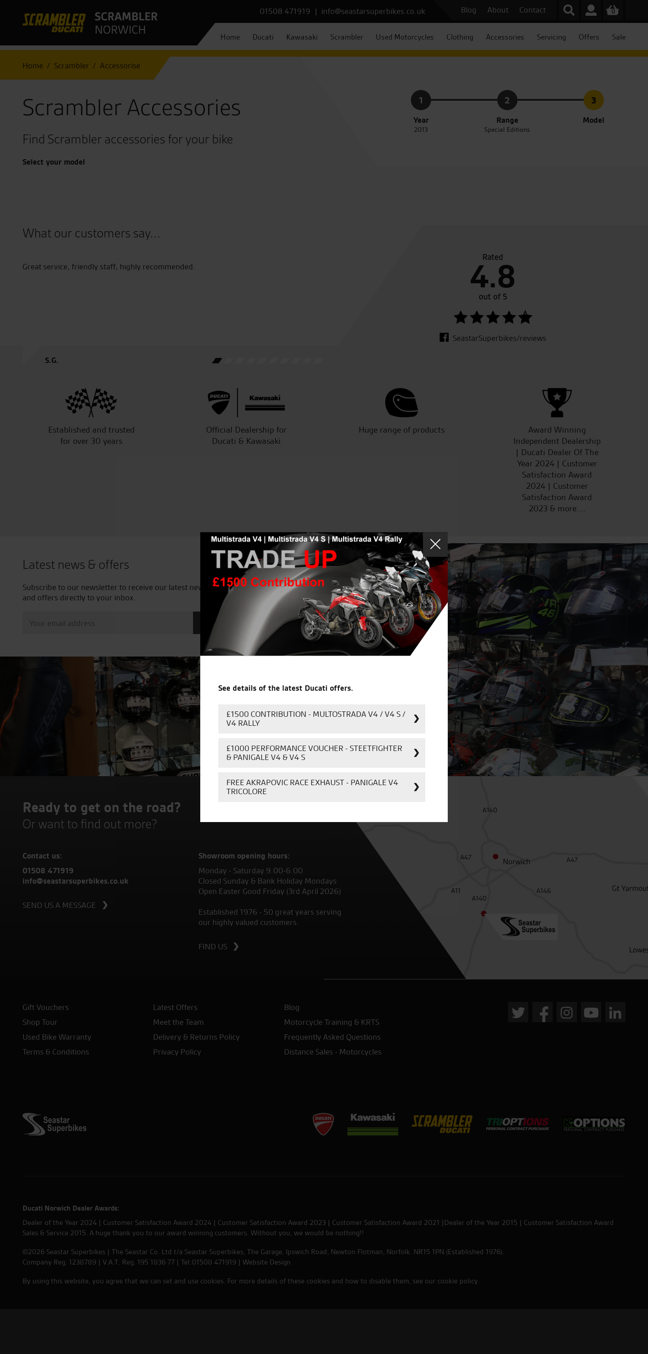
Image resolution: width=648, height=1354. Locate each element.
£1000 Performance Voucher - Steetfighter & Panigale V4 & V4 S (314, 752)
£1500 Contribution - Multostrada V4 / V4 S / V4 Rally (315, 718)
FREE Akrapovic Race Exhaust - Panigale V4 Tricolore (312, 786)
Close (435, 544)
